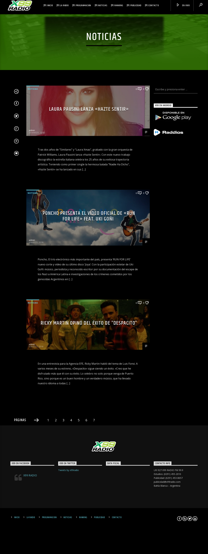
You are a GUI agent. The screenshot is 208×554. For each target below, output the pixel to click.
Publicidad (135, 5)
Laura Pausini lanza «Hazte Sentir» (89, 215)
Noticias (102, 5)
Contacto (154, 5)
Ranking (119, 5)
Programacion (83, 5)
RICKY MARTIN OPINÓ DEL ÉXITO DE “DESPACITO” (89, 429)
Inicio (50, 5)
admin (32, 236)
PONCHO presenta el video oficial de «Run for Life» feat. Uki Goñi (89, 322)
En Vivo (183, 5)
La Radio (64, 5)
